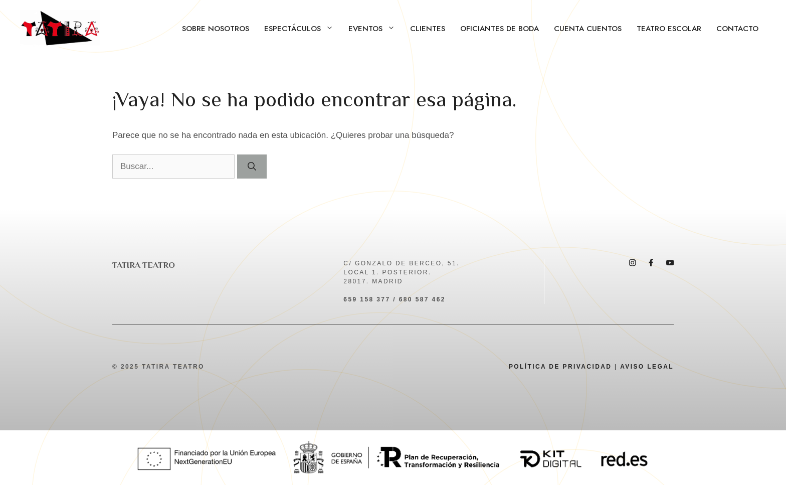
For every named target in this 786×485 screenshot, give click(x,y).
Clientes (427, 28)
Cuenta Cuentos (588, 28)
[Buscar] (252, 166)
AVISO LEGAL (647, 366)
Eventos (375, 29)
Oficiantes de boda (499, 28)
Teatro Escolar (669, 28)
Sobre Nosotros (215, 28)
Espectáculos (302, 29)
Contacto (737, 28)
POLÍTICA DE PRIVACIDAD (560, 366)
